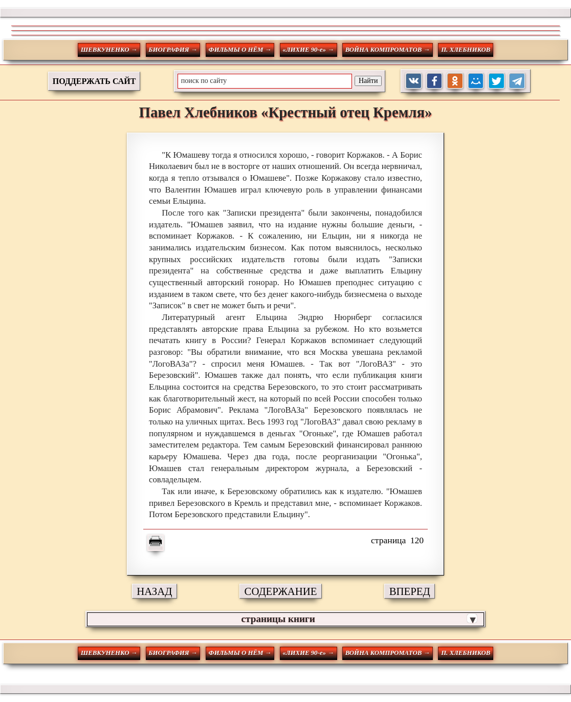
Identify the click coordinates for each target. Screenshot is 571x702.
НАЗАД (154, 591)
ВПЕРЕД (409, 591)
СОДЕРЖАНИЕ (281, 591)
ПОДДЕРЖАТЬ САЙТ (94, 81)
